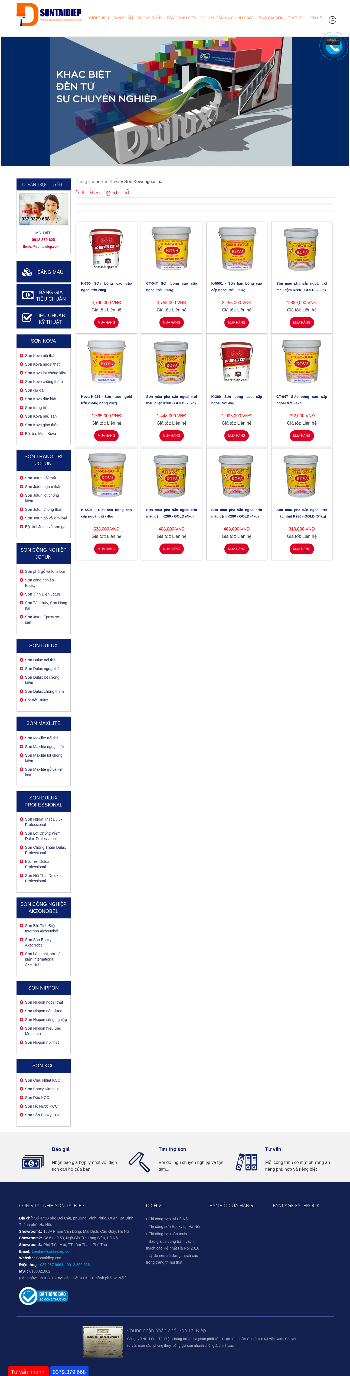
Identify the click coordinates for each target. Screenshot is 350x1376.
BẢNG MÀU (50, 272)
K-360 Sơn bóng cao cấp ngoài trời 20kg (106, 286)
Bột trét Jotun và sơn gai (45, 527)
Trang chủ (86, 181)
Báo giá (61, 1149)
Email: (25, 1251)
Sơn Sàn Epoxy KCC (43, 1115)
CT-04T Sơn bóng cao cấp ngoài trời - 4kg (301, 400)
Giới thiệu (99, 18)
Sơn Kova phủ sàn (41, 416)
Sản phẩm (123, 18)
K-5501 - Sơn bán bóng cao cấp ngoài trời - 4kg (106, 513)
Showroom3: (30, 1244)
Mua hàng (106, 322)
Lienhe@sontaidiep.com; (53, 1251)
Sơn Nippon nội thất (42, 1042)
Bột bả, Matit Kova (40, 433)
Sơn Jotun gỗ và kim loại (46, 518)
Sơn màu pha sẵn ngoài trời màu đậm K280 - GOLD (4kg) (171, 513)
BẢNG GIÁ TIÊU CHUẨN (51, 296)
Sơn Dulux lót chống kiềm (42, 680)
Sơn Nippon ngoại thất (44, 1002)
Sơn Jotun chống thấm (44, 509)
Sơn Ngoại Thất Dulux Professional (44, 822)
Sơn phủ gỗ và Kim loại (45, 571)
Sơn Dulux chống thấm (44, 691)
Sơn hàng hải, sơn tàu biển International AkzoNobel (44, 959)
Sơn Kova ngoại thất (42, 364)
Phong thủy (149, 18)
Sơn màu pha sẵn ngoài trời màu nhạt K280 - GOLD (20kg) (171, 400)
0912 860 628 (78, 1265)
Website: (27, 1258)
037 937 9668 (51, 1265)
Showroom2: (30, 1238)
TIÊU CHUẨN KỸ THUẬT (51, 319)
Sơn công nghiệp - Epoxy (40, 583)
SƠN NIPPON (43, 988)
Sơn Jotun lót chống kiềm (42, 498)
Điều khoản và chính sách (227, 18)
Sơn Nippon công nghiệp (46, 1019)
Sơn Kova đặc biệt (40, 399)
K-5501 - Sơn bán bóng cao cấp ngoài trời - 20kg (236, 286)
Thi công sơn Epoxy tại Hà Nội (174, 1226)
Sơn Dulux (43, 645)
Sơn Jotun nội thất (40, 478)
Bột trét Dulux (36, 700)
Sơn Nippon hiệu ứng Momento (43, 1031)
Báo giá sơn (271, 18)
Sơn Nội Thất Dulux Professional (41, 878)
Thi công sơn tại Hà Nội (168, 1219)
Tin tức (295, 18)
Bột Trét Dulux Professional (37, 864)
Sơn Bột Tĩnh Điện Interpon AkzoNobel (41, 928)
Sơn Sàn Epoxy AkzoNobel (38, 942)
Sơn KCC (43, 1065)
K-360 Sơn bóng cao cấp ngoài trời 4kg (236, 400)
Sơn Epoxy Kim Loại (42, 1089)
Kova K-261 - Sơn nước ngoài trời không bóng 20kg (106, 400)
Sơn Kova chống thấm (44, 381)
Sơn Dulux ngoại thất (43, 668)
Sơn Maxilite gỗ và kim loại (44, 772)
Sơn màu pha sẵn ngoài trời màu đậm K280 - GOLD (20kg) (301, 286)
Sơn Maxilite (43, 723)
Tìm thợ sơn (172, 1149)
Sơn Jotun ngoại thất (42, 486)
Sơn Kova (43, 341)
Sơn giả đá (34, 390)
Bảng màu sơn (181, 18)
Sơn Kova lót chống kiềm (46, 373)
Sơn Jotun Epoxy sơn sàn (43, 619)
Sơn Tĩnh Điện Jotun (42, 594)
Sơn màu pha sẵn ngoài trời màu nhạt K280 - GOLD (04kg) (301, 513)
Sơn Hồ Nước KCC (41, 1106)
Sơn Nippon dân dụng (44, 1011)
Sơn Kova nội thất (40, 355)
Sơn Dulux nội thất (41, 660)
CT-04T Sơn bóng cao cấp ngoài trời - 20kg (171, 286)
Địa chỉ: (26, 1218)
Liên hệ (315, 18)
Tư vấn (273, 1149)
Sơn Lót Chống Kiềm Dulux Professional (43, 836)
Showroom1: (30, 1231)
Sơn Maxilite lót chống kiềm (44, 758)
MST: (23, 1271)
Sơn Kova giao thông (43, 425)
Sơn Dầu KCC (37, 1097)
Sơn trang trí (35, 407)
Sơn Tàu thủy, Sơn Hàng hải (46, 605)
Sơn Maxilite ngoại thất (44, 746)
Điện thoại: (29, 1265)
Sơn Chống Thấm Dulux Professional (45, 850)
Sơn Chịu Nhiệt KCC (42, 1080)
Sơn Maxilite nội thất (42, 738)
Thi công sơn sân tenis (168, 1234)
